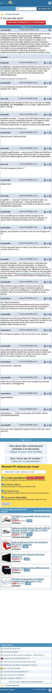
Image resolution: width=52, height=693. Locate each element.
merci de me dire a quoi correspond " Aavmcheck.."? (24, 655)
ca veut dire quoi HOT (12, 648)
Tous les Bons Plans (42, 511)
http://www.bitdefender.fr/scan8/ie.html (29, 273)
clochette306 (5, 30)
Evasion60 (5, 63)
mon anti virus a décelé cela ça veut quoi (19, 662)
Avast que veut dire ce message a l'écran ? (20, 665)
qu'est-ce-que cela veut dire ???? (16, 658)
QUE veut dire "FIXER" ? (13, 678)
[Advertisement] (26, 617)
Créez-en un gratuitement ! (26, 461)
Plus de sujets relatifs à (26, 682)
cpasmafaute (5, 227)
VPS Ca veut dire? (10, 652)
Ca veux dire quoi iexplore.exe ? (16, 672)
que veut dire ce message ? (14, 675)
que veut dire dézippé (11, 668)
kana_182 (4, 99)
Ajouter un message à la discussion (26, 22)
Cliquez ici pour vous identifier (25, 451)
